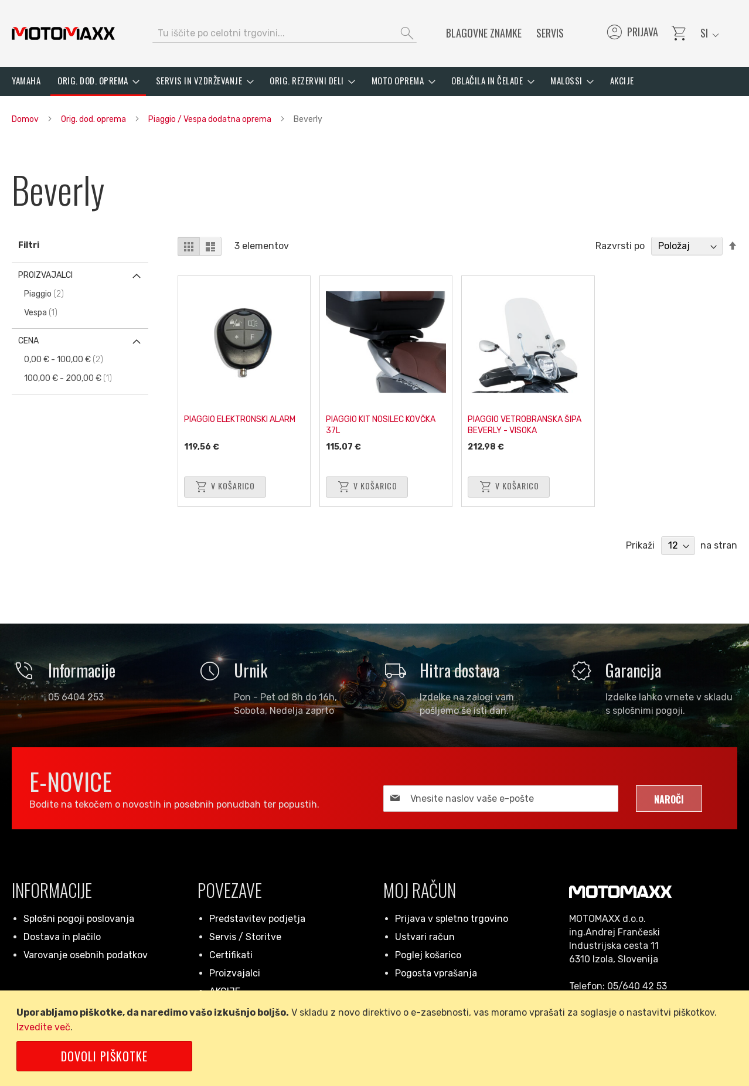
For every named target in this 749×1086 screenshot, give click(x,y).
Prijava (631, 33)
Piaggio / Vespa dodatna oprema (210, 119)
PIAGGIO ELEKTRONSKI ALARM (239, 419)
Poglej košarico (428, 955)
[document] (376, 1038)
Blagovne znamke (484, 32)
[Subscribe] (669, 798)
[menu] (374, 81)
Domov (26, 119)
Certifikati (231, 955)
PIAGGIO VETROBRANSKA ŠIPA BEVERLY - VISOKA (524, 424)
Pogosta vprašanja (436, 973)
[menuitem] (26, 80)
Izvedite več (43, 1027)
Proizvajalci (234, 973)
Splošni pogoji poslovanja (78, 918)
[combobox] (284, 33)
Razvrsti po (620, 245)
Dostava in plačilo (62, 936)
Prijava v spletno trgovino (451, 918)
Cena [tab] (28, 341)
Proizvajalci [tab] (45, 275)
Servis (550, 32)
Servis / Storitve (245, 936)
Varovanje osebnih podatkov (85, 955)
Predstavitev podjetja (257, 918)
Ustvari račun (425, 936)
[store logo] (63, 33)
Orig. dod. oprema (94, 119)
